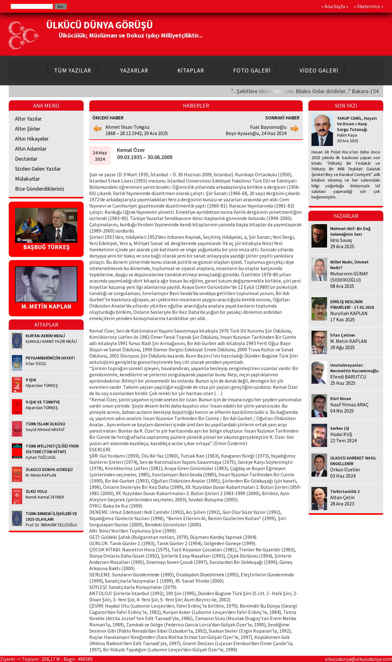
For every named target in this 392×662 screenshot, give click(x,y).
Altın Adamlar (31, 148)
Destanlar (26, 158)
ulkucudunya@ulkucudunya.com (358, 659)
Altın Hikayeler (32, 138)
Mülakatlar (27, 178)
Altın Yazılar (28, 118)
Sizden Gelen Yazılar (38, 168)
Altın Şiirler (27, 128)
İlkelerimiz (368, 6)
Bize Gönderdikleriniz (39, 188)
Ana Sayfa (335, 6)
